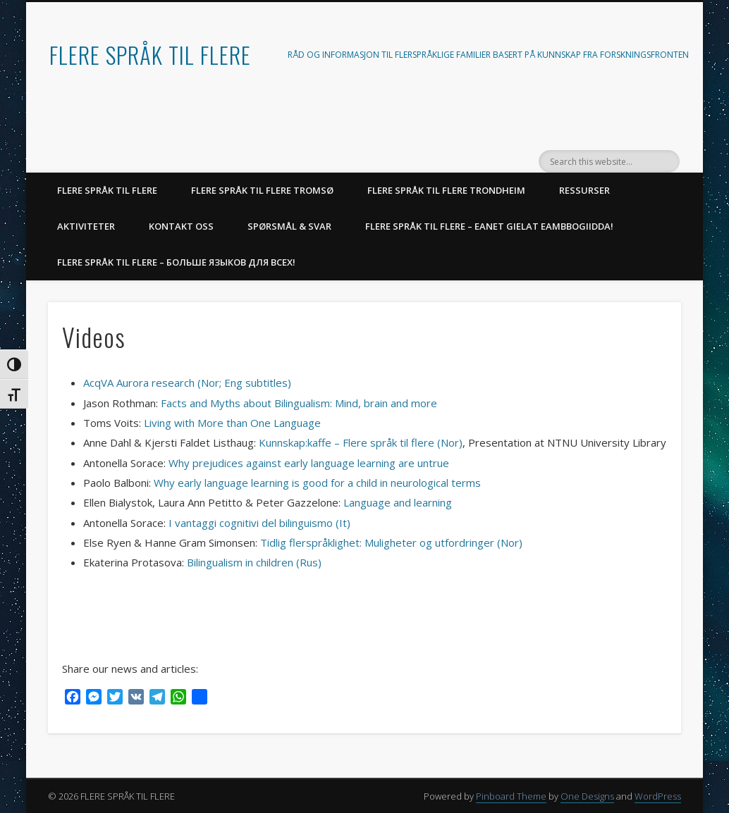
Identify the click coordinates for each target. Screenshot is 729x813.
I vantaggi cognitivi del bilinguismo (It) (259, 523)
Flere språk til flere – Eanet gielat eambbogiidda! (489, 226)
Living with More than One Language (232, 423)
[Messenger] (93, 698)
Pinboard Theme (511, 796)
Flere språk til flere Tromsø (262, 190)
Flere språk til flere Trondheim (446, 190)
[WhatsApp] (178, 698)
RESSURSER (584, 190)
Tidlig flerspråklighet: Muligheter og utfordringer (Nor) (391, 542)
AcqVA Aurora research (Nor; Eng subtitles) (187, 383)
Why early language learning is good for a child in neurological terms (317, 483)
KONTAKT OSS (181, 226)
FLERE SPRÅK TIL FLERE (150, 54)
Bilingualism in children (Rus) (254, 562)
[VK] (136, 698)
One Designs (587, 796)
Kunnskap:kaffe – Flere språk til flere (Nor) (360, 442)
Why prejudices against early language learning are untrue (310, 463)
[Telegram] (157, 698)
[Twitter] (114, 698)
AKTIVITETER (86, 226)
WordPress (658, 796)
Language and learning (397, 502)
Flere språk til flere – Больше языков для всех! (176, 262)
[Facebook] (72, 698)
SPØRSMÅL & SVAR (289, 226)
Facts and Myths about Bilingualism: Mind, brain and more (299, 403)
